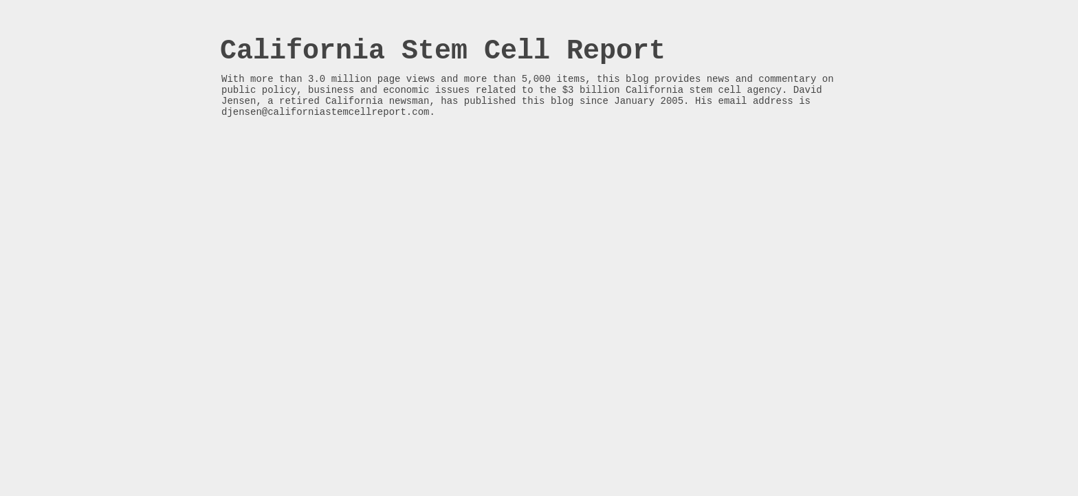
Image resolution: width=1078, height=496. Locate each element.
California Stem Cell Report (443, 51)
